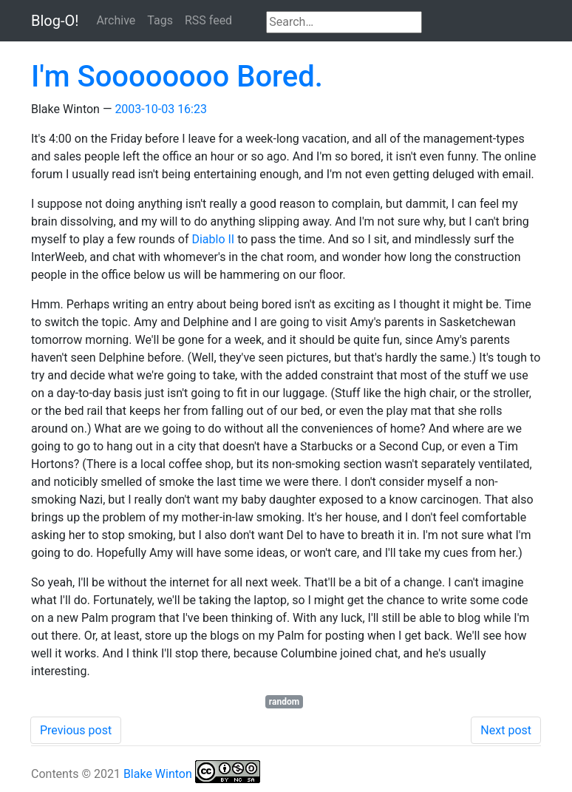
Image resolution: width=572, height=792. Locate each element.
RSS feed (208, 20)
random (284, 702)
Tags (160, 20)
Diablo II (212, 239)
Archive (115, 20)
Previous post (76, 730)
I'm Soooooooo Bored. (177, 76)
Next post (505, 730)
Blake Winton (157, 774)
